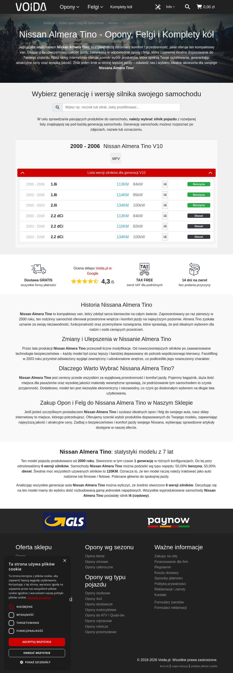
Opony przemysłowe (100, 632)
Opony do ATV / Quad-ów (104, 615)
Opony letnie (95, 556)
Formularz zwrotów (169, 602)
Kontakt (160, 595)
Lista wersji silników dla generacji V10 (116, 172)
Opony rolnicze (96, 626)
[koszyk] (205, 7)
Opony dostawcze (99, 604)
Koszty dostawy (166, 573)
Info (170, 7)
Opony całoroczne (99, 567)
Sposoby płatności (168, 578)
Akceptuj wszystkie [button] (36, 642)
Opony (70, 7)
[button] (37, 662)
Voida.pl (48, 23)
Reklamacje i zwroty (169, 589)
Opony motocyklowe (100, 610)
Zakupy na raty (165, 556)
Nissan (113, 23)
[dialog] (36, 612)
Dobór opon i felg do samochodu (81, 23)
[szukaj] (187, 7)
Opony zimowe (96, 562)
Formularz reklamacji (170, 607)
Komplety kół (121, 7)
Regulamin (162, 567)
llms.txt (164, 666)
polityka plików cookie (204, 666)
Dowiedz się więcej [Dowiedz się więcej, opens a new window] (39, 597)
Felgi (96, 7)
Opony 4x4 (93, 599)
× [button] (64, 560)
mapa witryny (180, 666)
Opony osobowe (97, 593)
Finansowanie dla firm (171, 562)
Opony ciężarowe (98, 621)
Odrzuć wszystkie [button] (36, 653)
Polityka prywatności (170, 584)
